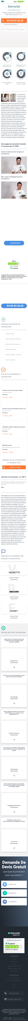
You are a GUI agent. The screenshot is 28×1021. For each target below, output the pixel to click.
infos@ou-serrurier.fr (14, 999)
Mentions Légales (6, 1019)
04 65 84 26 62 (15, 20)
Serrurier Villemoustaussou (13, 344)
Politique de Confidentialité (19, 1019)
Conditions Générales (18, 1018)
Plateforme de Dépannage (14, 968)
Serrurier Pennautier (11, 349)
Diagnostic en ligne (15, 467)
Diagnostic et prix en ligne (15, 29)
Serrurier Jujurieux (10, 360)
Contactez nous (14, 961)
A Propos (14, 959)
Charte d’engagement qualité (14, 966)
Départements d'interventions (14, 980)
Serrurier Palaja (10, 333)
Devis (14, 985)
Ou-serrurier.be (14, 971)
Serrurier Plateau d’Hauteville (13, 339)
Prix (14, 982)
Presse (14, 963)
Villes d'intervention (14, 978)
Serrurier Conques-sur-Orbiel (13, 354)
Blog (14, 987)
